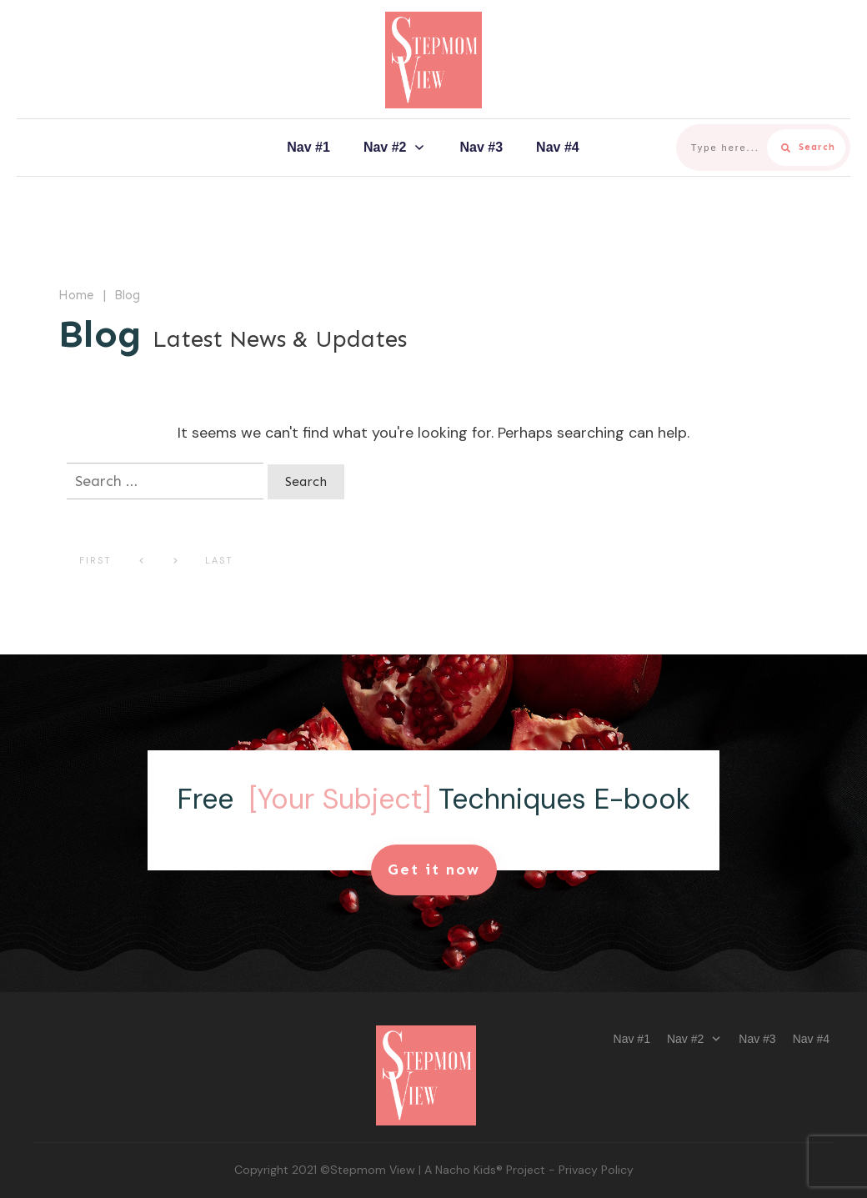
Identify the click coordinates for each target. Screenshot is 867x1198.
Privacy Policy (596, 1169)
